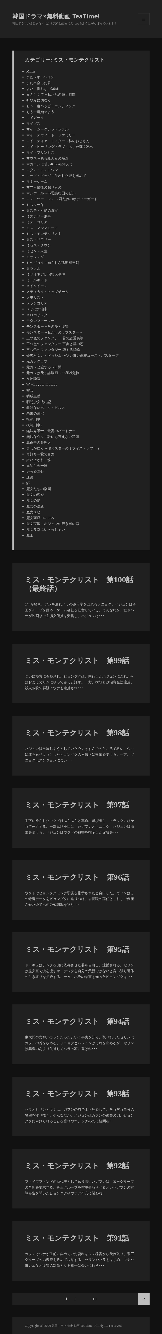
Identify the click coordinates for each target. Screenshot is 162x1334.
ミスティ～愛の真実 (42, 210)
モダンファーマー (40, 320)
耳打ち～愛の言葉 (40, 454)
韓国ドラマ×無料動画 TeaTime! (56, 16)
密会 (29, 390)
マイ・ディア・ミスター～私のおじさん (58, 140)
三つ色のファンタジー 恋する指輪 (53, 349)
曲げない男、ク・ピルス (45, 407)
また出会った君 (38, 82)
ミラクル (33, 268)
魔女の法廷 (35, 506)
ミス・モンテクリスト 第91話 (77, 1238)
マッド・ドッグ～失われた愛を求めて (56, 175)
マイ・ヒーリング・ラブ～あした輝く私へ (59, 146)
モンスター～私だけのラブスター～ (54, 332)
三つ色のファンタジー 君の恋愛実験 (54, 338)
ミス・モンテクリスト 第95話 (77, 949)
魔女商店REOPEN (40, 517)
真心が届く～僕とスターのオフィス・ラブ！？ (63, 448)
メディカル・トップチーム (47, 291)
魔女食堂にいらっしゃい (45, 529)
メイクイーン (36, 285)
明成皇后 (33, 396)
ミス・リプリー (38, 239)
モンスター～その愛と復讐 (47, 326)
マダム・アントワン (42, 169)
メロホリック (36, 314)
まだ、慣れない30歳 (42, 88)
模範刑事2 (34, 425)
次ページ (144, 1299)
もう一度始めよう (40, 111)
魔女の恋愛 (35, 494)
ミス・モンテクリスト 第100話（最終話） (79, 584)
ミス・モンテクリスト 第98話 (77, 732)
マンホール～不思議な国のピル (51, 193)
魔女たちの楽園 (38, 488)
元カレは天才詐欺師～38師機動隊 (53, 372)
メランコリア (36, 303)
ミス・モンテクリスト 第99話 (77, 660)
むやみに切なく (38, 100)
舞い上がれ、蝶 (38, 459)
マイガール (35, 117)
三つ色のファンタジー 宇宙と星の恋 (54, 343)
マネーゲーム (36, 181)
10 (94, 1299)
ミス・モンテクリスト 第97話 (77, 805)
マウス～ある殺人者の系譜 (47, 158)
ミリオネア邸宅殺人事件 (45, 274)
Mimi (30, 71)
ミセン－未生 (36, 251)
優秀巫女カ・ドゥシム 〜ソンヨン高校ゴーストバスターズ (72, 355)
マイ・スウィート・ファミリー (51, 135)
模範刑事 (33, 419)
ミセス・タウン (38, 245)
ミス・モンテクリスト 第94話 (77, 1021)
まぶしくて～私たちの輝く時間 (51, 94)
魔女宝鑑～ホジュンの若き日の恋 (52, 523)
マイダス (33, 123)
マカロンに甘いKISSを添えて (49, 164)
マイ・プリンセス (40, 152)
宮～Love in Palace (41, 384)
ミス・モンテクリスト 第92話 (77, 1165)
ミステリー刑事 (38, 216)
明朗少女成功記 (38, 401)
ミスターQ (34, 204)
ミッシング (35, 256)
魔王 (29, 535)
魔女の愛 (33, 500)
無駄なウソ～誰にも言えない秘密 (52, 436)
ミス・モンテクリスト (44, 233)
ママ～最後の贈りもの (44, 187)
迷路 (29, 477)
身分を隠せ (35, 471)
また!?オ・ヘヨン (40, 77)
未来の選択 (35, 413)
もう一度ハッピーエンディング (51, 106)
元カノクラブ (36, 361)
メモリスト (35, 297)
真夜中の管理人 (38, 442)
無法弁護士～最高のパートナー (51, 430)
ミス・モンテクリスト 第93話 (77, 1093)
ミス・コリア (36, 222)
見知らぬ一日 (36, 465)
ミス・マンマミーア (42, 227)
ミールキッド (36, 280)
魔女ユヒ (33, 512)
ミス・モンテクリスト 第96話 (77, 877)
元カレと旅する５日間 (44, 367)
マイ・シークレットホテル (47, 129)
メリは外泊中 (36, 309)
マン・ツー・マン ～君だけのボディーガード (62, 198)
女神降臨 (33, 378)
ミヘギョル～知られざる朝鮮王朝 (52, 262)
